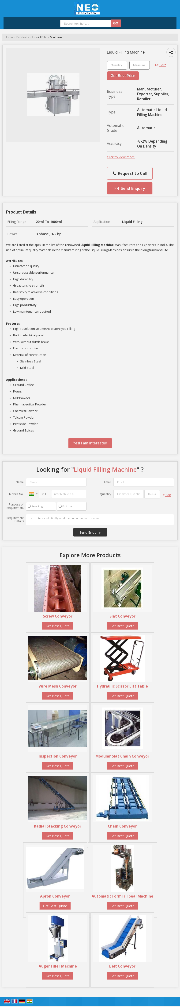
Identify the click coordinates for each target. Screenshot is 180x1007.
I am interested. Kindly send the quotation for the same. (100, 519)
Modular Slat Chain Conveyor (122, 756)
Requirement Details (15, 519)
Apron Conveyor (55, 896)
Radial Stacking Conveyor (57, 826)
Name (20, 482)
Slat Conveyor (122, 616)
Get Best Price (123, 75)
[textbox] (139, 65)
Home (9, 37)
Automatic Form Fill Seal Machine (122, 896)
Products (22, 37)
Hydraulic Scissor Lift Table (122, 686)
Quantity (105, 494)
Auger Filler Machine (58, 966)
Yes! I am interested (90, 443)
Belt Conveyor (122, 966)
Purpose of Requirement (15, 506)
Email (107, 482)
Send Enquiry (130, 188)
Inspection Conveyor (58, 756)
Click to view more (121, 157)
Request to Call (130, 173)
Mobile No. (16, 494)
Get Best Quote (58, 626)
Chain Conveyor (122, 826)
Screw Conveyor (57, 616)
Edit (160, 65)
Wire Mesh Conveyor (58, 686)
